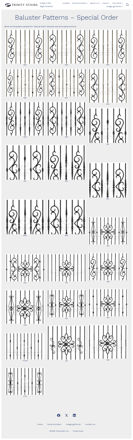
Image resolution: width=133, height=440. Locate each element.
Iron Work (117, 3)
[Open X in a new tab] (66, 415)
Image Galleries (114, 6)
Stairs (106, 3)
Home (40, 424)
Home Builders (80, 3)
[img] (87, 3)
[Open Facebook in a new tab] (58, 415)
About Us (95, 3)
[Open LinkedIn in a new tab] (74, 415)
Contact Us (90, 424)
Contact (66, 3)
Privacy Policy (78, 431)
